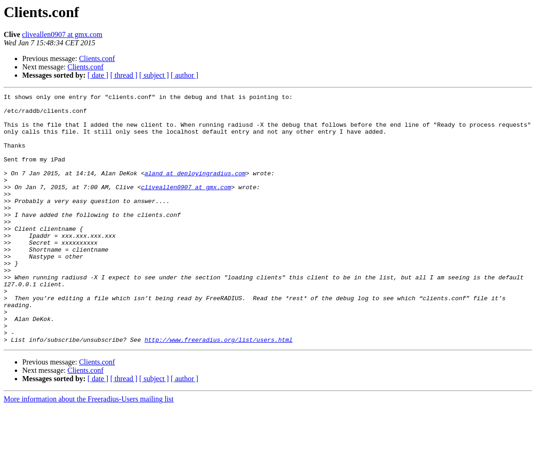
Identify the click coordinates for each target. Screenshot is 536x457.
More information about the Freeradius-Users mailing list (89, 449)
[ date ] (97, 75)
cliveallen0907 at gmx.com (62, 34)
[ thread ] (123, 75)
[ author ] (185, 75)
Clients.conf (97, 58)
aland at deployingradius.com (194, 189)
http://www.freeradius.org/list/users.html (218, 389)
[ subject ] (154, 75)
